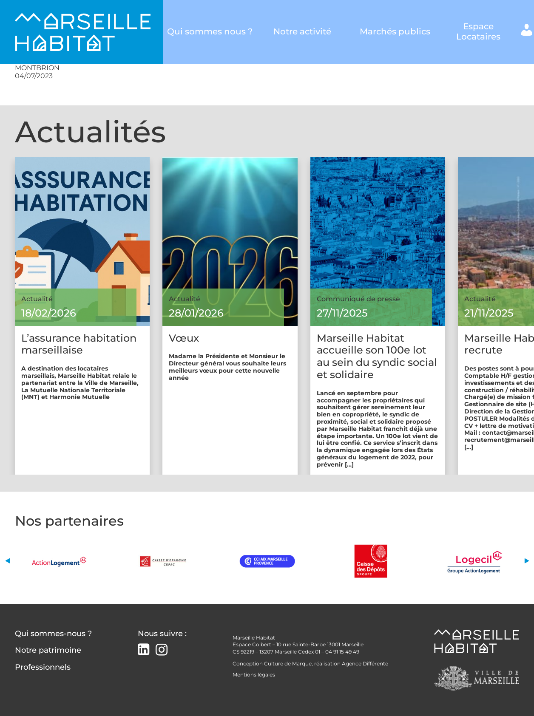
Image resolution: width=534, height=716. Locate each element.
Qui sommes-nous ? (53, 633)
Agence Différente (365, 663)
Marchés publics (395, 32)
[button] (7, 561)
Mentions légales (254, 674)
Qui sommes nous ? (209, 32)
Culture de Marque (288, 663)
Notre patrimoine (48, 650)
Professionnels (43, 667)
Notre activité (302, 32)
